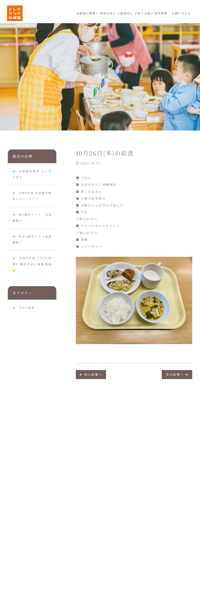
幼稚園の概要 (86, 13)
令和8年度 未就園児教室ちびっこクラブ (32, 196)
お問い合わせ (181, 13)
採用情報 (161, 13)
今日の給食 (27, 308)
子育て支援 (142, 13)
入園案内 (123, 13)
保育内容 (106, 13)
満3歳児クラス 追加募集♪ (32, 218)
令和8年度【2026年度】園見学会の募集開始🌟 (32, 264)
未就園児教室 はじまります (32, 174)
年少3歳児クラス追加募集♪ (32, 239)
